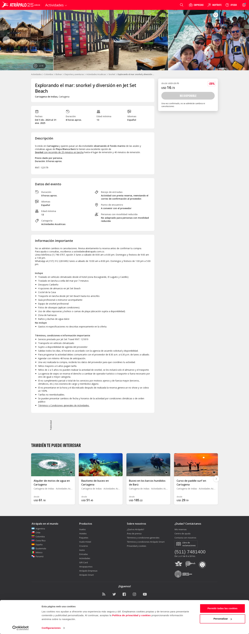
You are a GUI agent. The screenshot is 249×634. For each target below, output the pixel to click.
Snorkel (111, 74)
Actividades (36, 74)
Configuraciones (51, 627)
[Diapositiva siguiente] (216, 479)
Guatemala (39, 548)
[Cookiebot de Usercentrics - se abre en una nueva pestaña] (20, 627)
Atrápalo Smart (86, 575)
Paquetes (83, 538)
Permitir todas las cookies (223, 608)
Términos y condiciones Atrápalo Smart (146, 542)
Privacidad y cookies (136, 546)
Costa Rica (38, 540)
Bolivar (59, 74)
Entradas (83, 554)
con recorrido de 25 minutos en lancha (59, 152)
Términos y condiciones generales (143, 538)
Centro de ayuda (182, 533)
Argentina (38, 528)
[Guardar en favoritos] (215, 14)
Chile (36, 532)
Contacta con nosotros (185, 538)
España (37, 544)
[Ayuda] (231, 5)
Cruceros (83, 546)
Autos (82, 550)
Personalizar (223, 618)
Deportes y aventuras (74, 74)
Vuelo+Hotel (85, 542)
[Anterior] (6, 40)
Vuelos (82, 529)
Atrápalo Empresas (88, 571)
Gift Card (83, 562)
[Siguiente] (242, 40)
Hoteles (83, 533)
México (37, 552)
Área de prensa (134, 533)
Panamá (38, 556)
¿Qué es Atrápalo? (135, 529)
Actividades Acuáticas (96, 74)
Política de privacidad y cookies (131, 615)
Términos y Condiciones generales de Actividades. (63, 405)
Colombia (48, 74)
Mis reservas (181, 529)
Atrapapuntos (85, 566)
